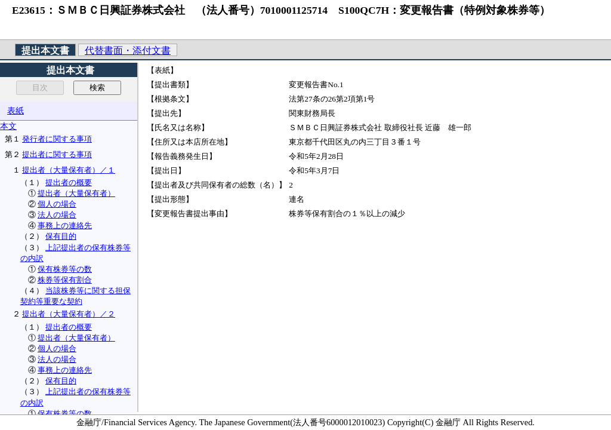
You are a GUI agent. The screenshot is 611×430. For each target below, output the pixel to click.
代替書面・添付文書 (128, 50)
